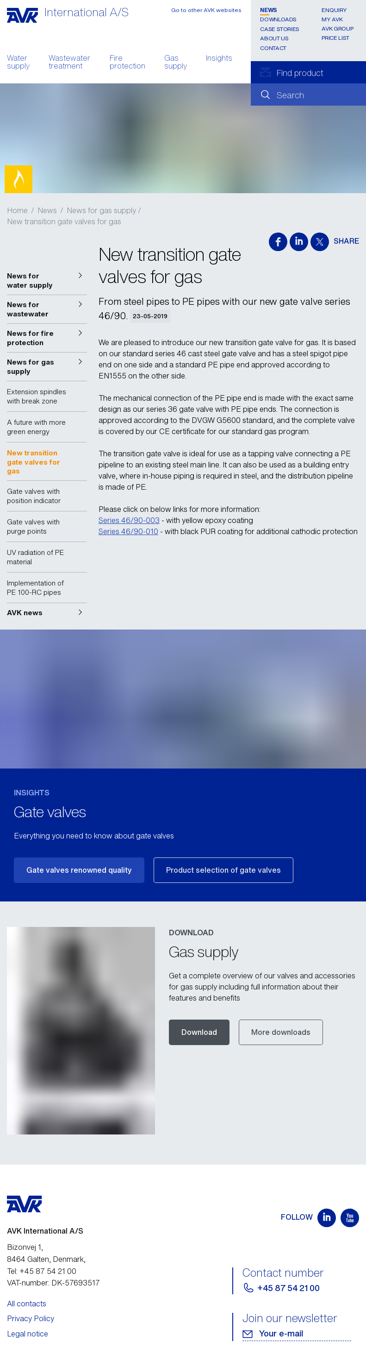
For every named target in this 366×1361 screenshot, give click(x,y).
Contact (273, 48)
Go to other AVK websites (206, 10)
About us (274, 38)
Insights (219, 58)
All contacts (26, 1303)
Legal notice (27, 1333)
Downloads (278, 19)
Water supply (18, 63)
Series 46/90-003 (129, 520)
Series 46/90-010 (128, 531)
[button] (47, 280)
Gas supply (175, 63)
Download (199, 1032)
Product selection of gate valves (223, 870)
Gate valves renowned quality (79, 870)
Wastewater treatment (69, 63)
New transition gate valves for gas (64, 221)
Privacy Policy (30, 1318)
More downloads (280, 1032)
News (268, 10)
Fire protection (127, 63)
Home (17, 210)
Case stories (279, 29)
